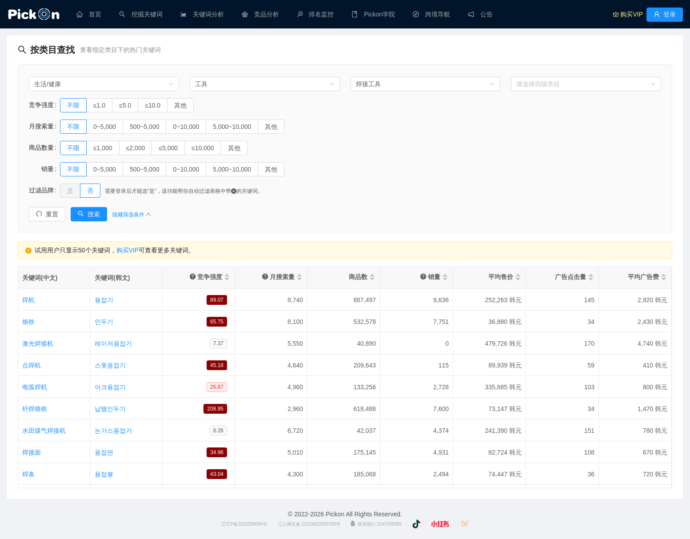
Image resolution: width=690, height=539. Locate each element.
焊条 (28, 474)
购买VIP (127, 250)
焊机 (28, 299)
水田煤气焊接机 (44, 430)
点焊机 (31, 365)
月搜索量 (41, 126)
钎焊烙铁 (34, 408)
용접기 (104, 299)
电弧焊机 (34, 387)
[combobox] (104, 84)
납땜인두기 (110, 408)
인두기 (104, 321)
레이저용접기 (113, 343)
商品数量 (41, 147)
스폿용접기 (110, 365)
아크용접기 (110, 387)
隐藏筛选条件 (131, 215)
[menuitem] (89, 14)
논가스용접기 (113, 430)
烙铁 (28, 321)
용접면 (104, 452)
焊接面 (31, 452)
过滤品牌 (41, 190)
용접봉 (104, 474)
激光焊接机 (37, 343)
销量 (41, 168)
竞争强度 (41, 104)
